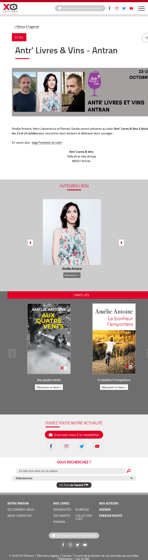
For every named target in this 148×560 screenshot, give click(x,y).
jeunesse (82, 509)
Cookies (67, 555)
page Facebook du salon (47, 142)
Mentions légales (48, 555)
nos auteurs (109, 503)
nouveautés (62, 509)
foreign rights (110, 515)
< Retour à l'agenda (26, 26)
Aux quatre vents (49, 379)
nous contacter (19, 515)
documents (62, 515)
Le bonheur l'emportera (114, 379)
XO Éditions (26, 555)
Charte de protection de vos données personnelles (106, 555)
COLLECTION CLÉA (83, 517)
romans (59, 522)
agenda (105, 509)
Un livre (74, 485)
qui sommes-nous (20, 509)
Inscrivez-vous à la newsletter (80, 8)
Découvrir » (71, 275)
